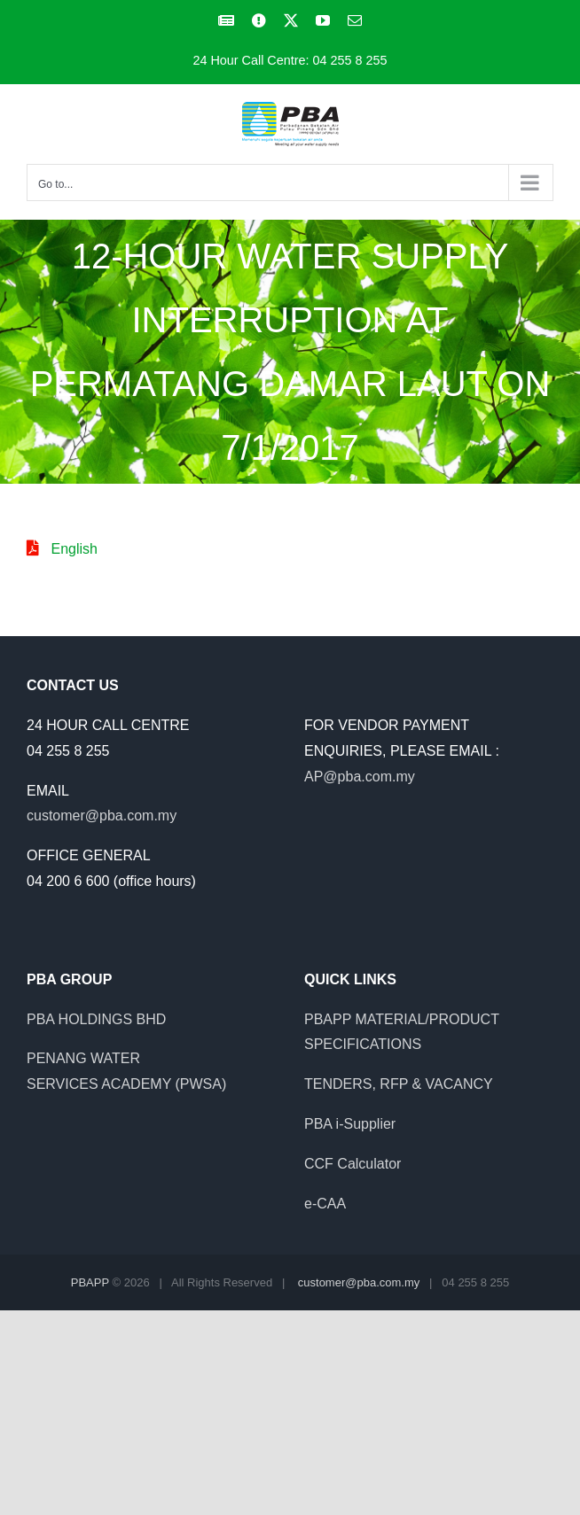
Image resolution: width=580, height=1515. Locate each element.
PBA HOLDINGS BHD (96, 1019)
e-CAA (325, 1203)
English (74, 548)
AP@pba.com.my (359, 776)
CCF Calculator (352, 1163)
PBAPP (90, 1282)
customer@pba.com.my (101, 815)
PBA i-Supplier (350, 1123)
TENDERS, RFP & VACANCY (398, 1084)
